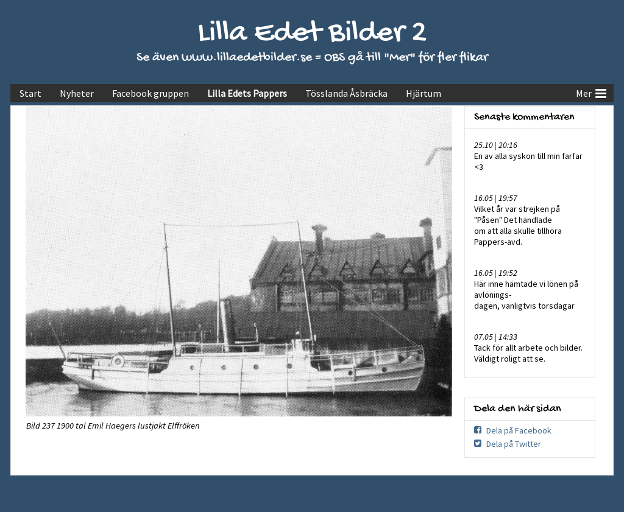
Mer (591, 92)
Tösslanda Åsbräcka (346, 93)
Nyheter (77, 93)
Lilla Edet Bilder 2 (312, 33)
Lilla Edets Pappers (247, 93)
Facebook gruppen (150, 93)
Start (30, 93)
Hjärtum (423, 93)
